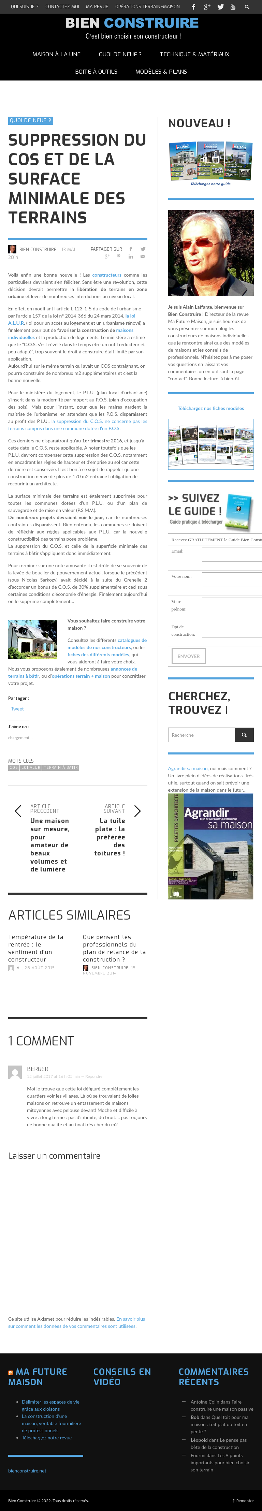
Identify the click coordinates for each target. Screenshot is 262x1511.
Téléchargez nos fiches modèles (211, 408)
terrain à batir (61, 767)
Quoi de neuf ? (31, 120)
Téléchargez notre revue (47, 1437)
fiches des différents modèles (98, 654)
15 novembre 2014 (109, 970)
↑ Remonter (243, 1500)
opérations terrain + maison (81, 676)
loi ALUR (30, 767)
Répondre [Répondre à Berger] (93, 1076)
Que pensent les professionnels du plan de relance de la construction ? (114, 948)
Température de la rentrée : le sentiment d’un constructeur (35, 948)
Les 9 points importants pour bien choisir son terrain (220, 1462)
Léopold (199, 1440)
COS (14, 767)
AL (19, 967)
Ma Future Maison (38, 1377)
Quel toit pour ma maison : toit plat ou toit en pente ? (219, 1424)
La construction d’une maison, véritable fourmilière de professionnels (51, 1423)
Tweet (17, 708)
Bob (195, 1417)
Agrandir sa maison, (188, 768)
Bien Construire (38, 249)
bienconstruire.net (27, 1470)
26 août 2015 (40, 967)
